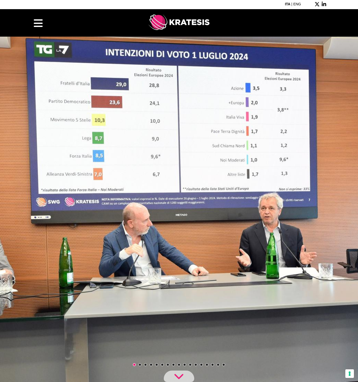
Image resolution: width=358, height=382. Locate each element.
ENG (297, 4)
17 (223, 364)
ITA (287, 4)
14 (206, 364)
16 (218, 364)
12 (195, 364)
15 (212, 364)
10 (184, 364)
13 (201, 364)
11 (190, 364)
